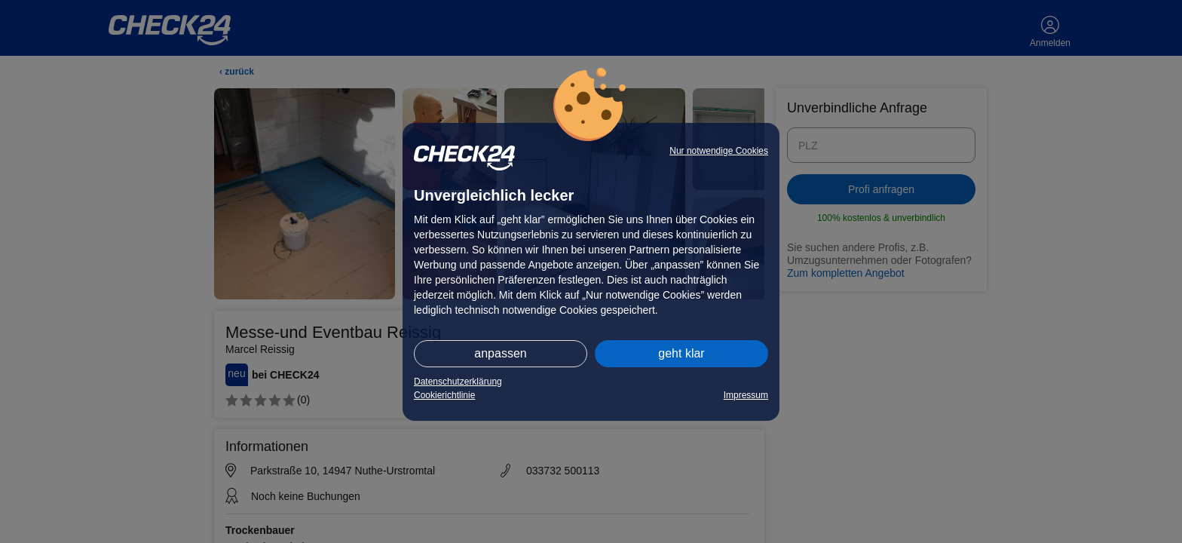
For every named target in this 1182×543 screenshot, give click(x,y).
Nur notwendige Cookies (718, 151)
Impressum (746, 395)
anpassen (500, 353)
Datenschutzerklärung (458, 381)
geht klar (681, 353)
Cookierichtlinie (444, 395)
